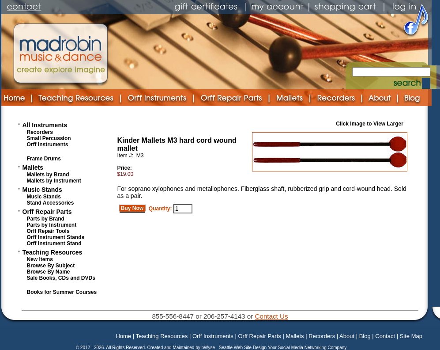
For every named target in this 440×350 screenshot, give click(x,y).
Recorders (40, 132)
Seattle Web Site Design (243, 347)
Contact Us (271, 316)
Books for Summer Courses (62, 292)
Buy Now (132, 208)
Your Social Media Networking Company (307, 347)
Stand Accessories (50, 203)
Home (123, 336)
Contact (385, 336)
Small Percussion (49, 138)
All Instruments (45, 125)
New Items (40, 259)
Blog (365, 336)
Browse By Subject (51, 265)
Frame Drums (44, 159)
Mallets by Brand (48, 174)
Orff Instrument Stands (56, 237)
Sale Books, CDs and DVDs (61, 278)
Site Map (411, 336)
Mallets (33, 167)
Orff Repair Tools (48, 231)
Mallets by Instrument (54, 181)
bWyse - (209, 347)
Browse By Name (48, 272)
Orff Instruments (47, 144)
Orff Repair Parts (47, 211)
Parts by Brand (45, 219)
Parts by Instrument (52, 225)
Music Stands (42, 189)
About (346, 336)
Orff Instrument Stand (54, 243)
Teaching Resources (53, 252)
